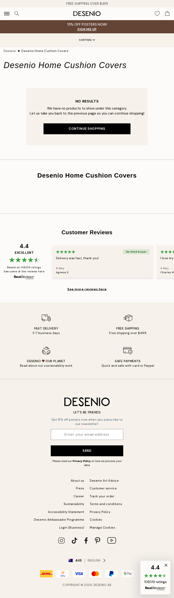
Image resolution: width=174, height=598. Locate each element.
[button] (155, 577)
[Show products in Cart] (167, 13)
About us (77, 481)
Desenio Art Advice (104, 481)
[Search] (17, 13)
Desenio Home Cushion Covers (45, 51)
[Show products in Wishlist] (157, 13)
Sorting (87, 40)
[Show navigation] (7, 13)
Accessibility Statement (66, 512)
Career (79, 496)
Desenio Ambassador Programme (59, 520)
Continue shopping (87, 129)
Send (86, 451)
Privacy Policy (81, 461)
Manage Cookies (102, 528)
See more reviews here (87, 289)
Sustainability (74, 504)
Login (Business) (71, 528)
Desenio (10, 51)
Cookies (96, 520)
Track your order (102, 496)
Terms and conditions (106, 504)
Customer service (103, 488)
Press (80, 488)
